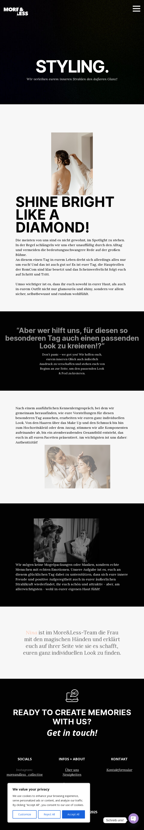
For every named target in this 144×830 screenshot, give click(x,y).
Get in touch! (72, 732)
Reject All (49, 814)
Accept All (73, 814)
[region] (49, 802)
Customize (24, 814)
